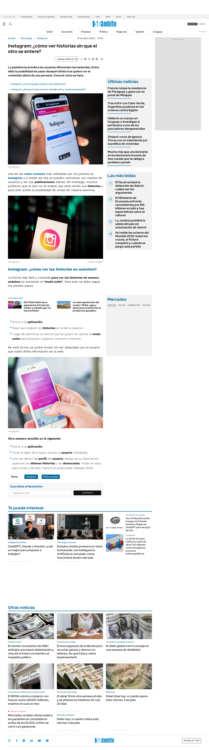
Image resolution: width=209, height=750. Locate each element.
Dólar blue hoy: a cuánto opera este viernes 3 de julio (127, 698)
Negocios (121, 31)
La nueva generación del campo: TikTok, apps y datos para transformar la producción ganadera (87, 306)
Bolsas (121, 305)
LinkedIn (31, 740)
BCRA (108, 17)
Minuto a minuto (18, 711)
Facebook (16, 740)
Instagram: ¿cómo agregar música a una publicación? (38, 84)
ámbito (12, 38)
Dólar (50, 31)
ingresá (202, 24)
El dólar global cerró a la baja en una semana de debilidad (127, 648)
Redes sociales (50, 476)
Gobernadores (84, 17)
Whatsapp (47, 740)
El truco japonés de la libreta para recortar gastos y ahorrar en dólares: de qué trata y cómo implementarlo (79, 651)
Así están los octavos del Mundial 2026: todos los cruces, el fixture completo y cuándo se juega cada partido (132, 239)
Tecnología (26, 38)
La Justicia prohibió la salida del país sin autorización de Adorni (130, 224)
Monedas (111, 305)
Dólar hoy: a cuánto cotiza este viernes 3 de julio (78, 721)
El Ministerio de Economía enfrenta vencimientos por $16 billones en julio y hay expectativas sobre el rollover (130, 206)
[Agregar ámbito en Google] (66, 59)
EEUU (118, 17)
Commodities (134, 305)
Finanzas (86, 31)
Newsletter (202, 31)
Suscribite (87, 493)
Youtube (39, 741)
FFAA (98, 17)
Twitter (9, 740)
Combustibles (26, 17)
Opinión (140, 31)
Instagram (42, 38)
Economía (67, 31)
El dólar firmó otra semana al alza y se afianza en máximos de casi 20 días (79, 700)
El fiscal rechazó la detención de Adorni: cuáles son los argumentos (129, 187)
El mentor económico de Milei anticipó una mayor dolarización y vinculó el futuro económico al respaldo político (31, 651)
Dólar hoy (131, 17)
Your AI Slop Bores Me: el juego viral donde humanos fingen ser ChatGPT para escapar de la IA (138, 524)
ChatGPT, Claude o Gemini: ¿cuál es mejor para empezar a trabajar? (30, 550)
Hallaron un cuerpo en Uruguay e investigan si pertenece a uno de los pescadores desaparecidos (126, 123)
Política (103, 31)
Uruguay (157, 31)
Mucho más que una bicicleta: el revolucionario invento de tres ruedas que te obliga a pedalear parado (128, 157)
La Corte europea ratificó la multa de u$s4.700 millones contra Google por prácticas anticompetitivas (136, 546)
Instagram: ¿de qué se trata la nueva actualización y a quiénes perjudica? (48, 89)
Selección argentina (46, 17)
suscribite (192, 24)
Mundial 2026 (66, 17)
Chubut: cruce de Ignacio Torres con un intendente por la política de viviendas (128, 140)
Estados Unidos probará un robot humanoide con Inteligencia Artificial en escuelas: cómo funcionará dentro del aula (79, 552)
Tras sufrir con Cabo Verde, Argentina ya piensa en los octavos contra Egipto (126, 106)
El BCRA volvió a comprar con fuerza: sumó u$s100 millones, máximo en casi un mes (28, 700)
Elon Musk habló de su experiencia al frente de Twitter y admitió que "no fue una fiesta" (37, 306)
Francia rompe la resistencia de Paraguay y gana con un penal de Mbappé (127, 91)
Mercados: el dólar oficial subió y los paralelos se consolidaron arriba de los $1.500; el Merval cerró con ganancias (30, 720)
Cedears (146, 305)
